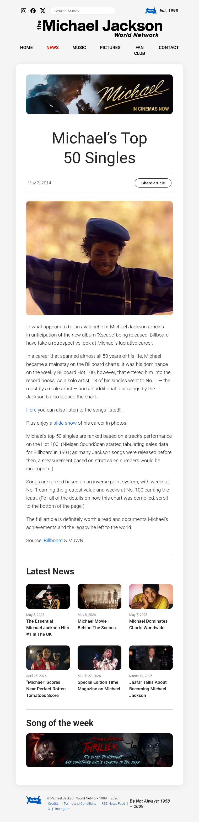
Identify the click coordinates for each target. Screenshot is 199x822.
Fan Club (139, 50)
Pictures (110, 47)
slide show (65, 423)
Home (26, 47)
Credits (53, 803)
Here (31, 410)
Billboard (53, 540)
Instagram (62, 809)
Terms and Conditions (80, 803)
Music (79, 47)
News (52, 47)
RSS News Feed (113, 803)
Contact (169, 47)
